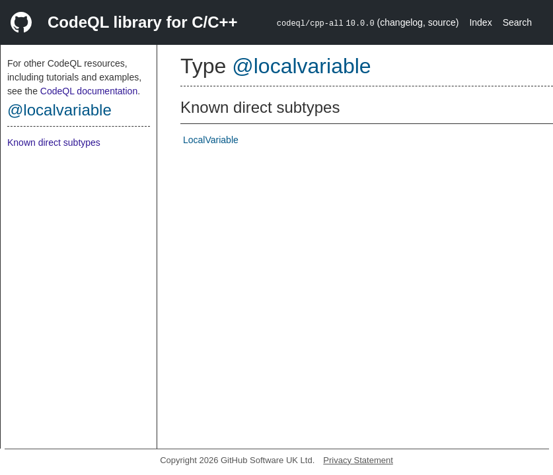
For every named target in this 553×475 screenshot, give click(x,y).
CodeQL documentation (88, 91)
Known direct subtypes (53, 142)
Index (480, 22)
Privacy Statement (358, 460)
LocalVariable (211, 140)
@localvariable (59, 110)
